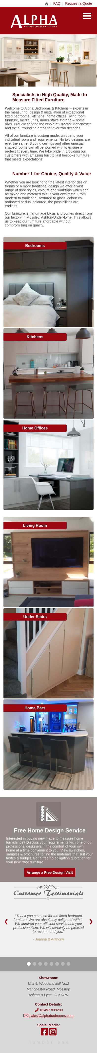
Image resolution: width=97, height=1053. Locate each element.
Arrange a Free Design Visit (50, 872)
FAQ (56, 3)
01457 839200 (48, 1010)
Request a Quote (78, 3)
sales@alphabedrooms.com (51, 1016)
